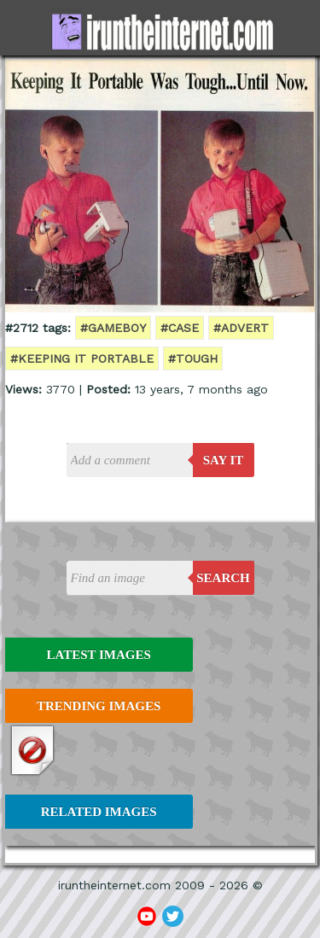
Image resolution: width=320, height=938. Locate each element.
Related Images (99, 812)
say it (223, 460)
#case (179, 328)
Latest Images (98, 654)
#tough (193, 358)
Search (223, 578)
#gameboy (113, 328)
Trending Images (98, 706)
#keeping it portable (82, 358)
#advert (241, 328)
